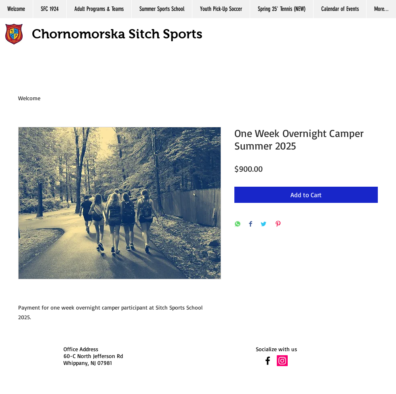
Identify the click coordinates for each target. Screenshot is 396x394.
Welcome (29, 98)
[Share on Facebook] (250, 224)
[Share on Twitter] (263, 224)
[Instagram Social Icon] (282, 360)
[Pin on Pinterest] (278, 224)
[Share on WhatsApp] (237, 224)
